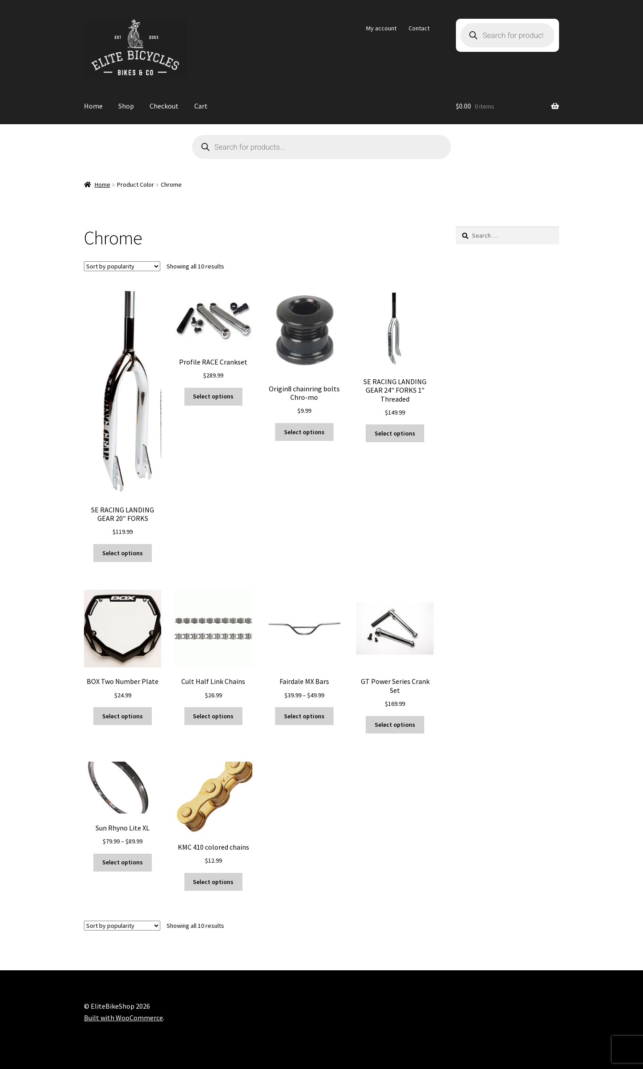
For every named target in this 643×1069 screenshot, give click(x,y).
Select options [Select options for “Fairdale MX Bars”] (304, 716)
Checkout (164, 105)
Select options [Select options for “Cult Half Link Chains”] (213, 716)
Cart (201, 105)
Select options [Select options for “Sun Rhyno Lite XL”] (122, 862)
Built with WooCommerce (123, 1017)
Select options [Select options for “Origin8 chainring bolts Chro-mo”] (304, 432)
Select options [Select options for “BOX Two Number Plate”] (122, 716)
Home (93, 105)
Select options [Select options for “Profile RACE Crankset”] (213, 396)
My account (381, 28)
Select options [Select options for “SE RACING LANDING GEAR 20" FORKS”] (122, 553)
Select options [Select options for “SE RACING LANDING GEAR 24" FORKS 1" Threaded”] (395, 433)
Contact (419, 28)
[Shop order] (122, 266)
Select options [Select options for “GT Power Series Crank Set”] (395, 725)
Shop (126, 105)
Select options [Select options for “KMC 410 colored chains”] (213, 882)
